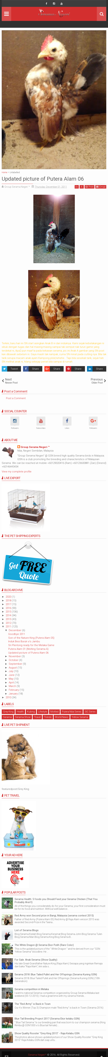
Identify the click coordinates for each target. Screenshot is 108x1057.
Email (100, 186)
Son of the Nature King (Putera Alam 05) (31, 637)
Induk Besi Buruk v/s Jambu (24, 641)
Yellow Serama (80, 717)
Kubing (31, 711)
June (12, 675)
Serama (7, 717)
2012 (9, 622)
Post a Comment (16, 398)
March (13, 686)
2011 (9, 626)
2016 (9, 608)
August (13, 667)
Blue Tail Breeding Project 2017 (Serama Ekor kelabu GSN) (47, 1018)
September (16, 663)
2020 (9, 596)
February (14, 689)
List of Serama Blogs (27, 930)
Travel (37, 717)
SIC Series (90, 711)
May (11, 678)
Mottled (54, 711)
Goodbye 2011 (16, 634)
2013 (9, 619)
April (11, 682)
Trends (48, 717)
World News (61, 717)
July (11, 671)
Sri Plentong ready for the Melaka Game (31, 645)
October (14, 660)
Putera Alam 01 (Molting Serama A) (28, 649)
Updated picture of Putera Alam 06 (28, 652)
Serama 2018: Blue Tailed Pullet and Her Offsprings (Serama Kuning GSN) (56, 974)
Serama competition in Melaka (32, 989)
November (15, 656)
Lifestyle (42, 711)
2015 (9, 611)
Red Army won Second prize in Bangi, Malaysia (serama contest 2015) (54, 915)
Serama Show (23, 717)
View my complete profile (16, 471)
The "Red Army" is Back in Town (33, 1003)
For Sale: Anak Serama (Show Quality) (36, 959)
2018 (9, 600)
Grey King (8, 711)
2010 (9, 697)
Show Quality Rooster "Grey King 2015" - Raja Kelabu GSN (47, 1033)
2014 (9, 615)
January (13, 693)
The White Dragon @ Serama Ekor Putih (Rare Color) (44, 945)
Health (20, 711)
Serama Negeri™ (37, 1054)
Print (89, 186)
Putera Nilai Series (71, 711)
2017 (9, 604)
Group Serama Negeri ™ (35, 447)
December (15, 630)
